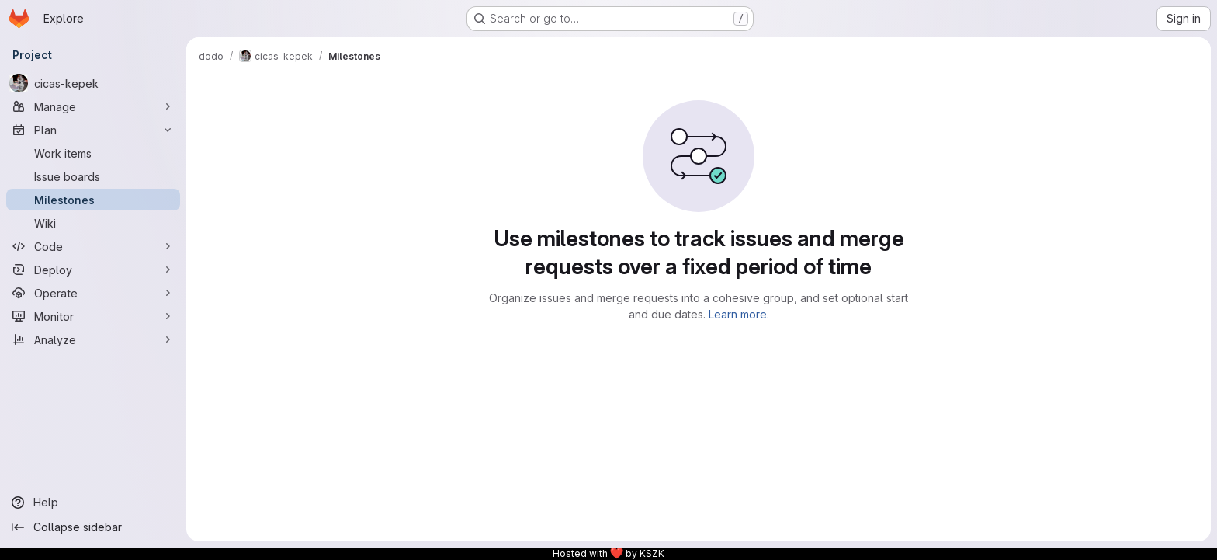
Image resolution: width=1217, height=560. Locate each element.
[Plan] (93, 130)
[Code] (93, 246)
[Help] (93, 502)
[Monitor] (93, 316)
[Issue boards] (93, 176)
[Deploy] (93, 269)
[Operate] (93, 293)
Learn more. (739, 314)
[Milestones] (93, 199)
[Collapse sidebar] (93, 527)
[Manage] (93, 106)
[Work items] (93, 153)
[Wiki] (93, 223)
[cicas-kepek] (93, 83)
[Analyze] (93, 339)
